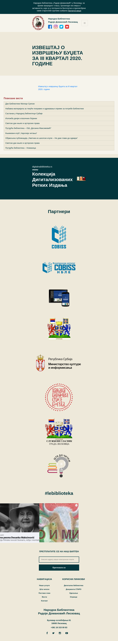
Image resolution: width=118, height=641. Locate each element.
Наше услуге (44, 585)
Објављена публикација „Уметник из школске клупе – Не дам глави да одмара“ (41, 138)
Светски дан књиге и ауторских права (22, 123)
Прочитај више (74, 10)
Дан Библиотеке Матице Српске (20, 104)
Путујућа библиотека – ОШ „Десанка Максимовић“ (28, 128)
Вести (44, 597)
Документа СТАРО (73, 589)
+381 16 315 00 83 (59, 627)
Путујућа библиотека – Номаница (20, 148)
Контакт (44, 601)
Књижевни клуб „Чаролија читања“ (21, 133)
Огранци (73, 597)
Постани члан (44, 593)
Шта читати (44, 589)
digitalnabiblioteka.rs (42, 166)
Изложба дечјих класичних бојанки (21, 118)
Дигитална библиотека (73, 585)
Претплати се (58, 567)
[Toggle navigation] (84, 23)
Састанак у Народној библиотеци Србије (24, 113)
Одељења (73, 593)
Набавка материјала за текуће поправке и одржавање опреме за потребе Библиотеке (44, 108)
